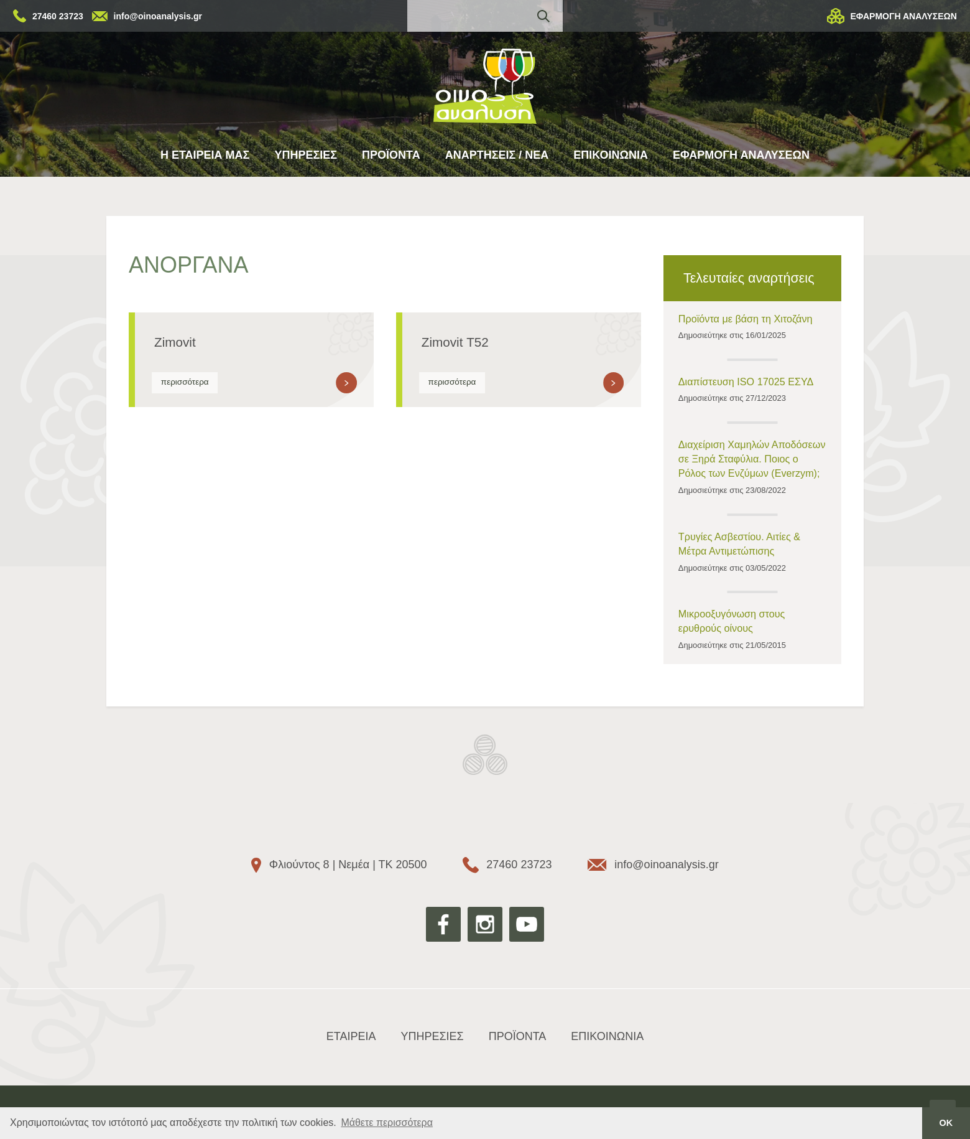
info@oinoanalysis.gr (158, 16)
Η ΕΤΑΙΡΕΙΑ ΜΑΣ (204, 155)
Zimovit (175, 342)
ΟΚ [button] (946, 1123)
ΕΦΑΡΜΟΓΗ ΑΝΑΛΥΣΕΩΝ (903, 16)
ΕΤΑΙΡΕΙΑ (351, 1036)
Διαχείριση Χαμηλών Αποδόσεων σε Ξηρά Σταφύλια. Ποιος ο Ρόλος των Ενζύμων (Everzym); (752, 459)
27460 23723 (57, 16)
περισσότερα (185, 382)
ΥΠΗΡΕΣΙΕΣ (305, 155)
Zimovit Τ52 (455, 342)
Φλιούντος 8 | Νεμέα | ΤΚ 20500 (348, 864)
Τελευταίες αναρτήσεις (749, 278)
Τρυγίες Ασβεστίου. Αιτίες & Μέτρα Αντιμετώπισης (739, 543)
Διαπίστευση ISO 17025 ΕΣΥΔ (746, 381)
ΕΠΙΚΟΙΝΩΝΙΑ (610, 155)
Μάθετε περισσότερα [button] (387, 1122)
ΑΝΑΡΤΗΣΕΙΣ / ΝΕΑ (497, 155)
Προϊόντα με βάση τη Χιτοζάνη (745, 318)
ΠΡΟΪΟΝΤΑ (391, 155)
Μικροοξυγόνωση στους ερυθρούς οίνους (731, 621)
